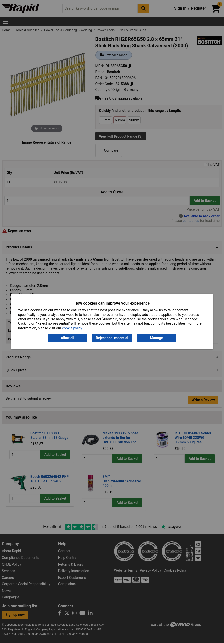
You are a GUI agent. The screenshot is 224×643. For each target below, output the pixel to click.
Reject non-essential (112, 338)
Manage (156, 338)
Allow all (67, 338)
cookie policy (72, 328)
